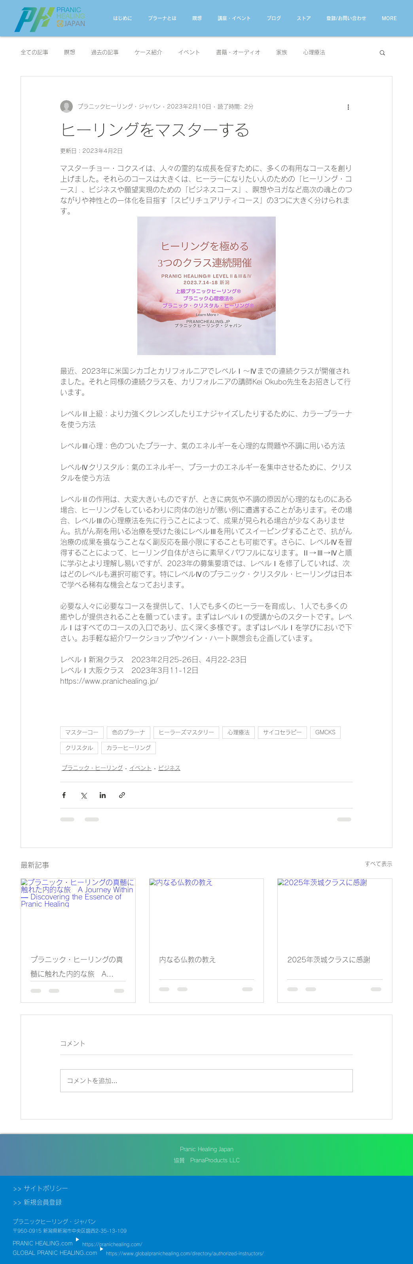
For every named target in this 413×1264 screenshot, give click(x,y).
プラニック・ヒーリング (92, 768)
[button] (382, 52)
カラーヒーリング (128, 748)
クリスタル (79, 748)
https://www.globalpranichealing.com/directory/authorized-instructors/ (185, 1253)
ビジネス (169, 768)
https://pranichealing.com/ (112, 1244)
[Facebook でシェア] (64, 795)
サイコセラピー (282, 732)
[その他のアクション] (348, 106)
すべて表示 (378, 864)
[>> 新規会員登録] (51, 1202)
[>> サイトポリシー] (51, 1189)
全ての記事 (34, 52)
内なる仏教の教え (187, 959)
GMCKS (325, 732)
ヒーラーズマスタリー (186, 732)
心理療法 (314, 52)
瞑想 (69, 52)
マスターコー (82, 732)
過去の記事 (105, 52)
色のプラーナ (128, 732)
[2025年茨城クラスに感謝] (335, 911)
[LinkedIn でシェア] (102, 795)
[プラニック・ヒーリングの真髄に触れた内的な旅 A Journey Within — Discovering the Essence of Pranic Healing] (78, 911)
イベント (189, 52)
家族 (281, 52)
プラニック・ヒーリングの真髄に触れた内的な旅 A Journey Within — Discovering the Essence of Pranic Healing (76, 968)
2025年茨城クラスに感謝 (328, 959)
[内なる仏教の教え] (207, 911)
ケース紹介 (148, 52)
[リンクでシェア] (122, 795)
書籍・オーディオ (238, 52)
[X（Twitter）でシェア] (83, 795)
